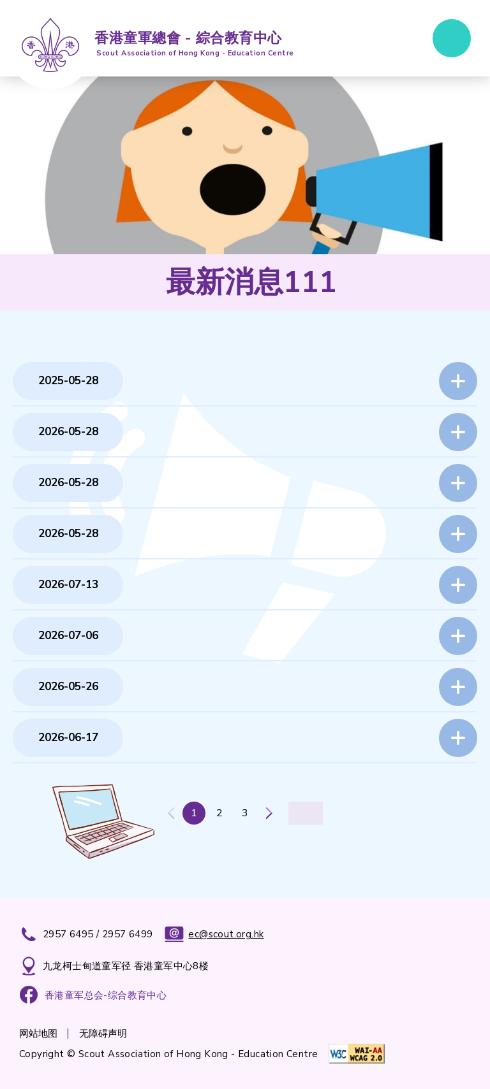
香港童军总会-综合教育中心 (106, 995)
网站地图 (38, 1033)
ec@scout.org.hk (214, 934)
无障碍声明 (103, 1033)
